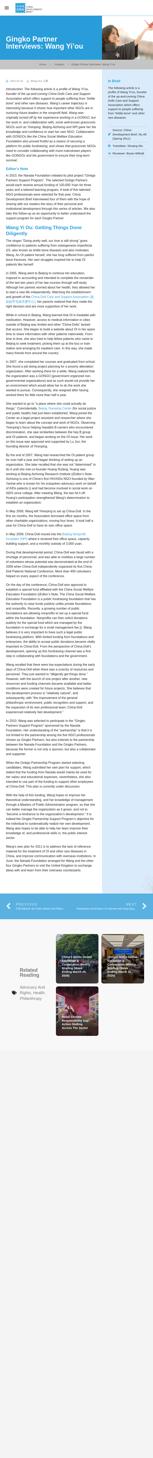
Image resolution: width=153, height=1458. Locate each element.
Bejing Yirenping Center (55, 408)
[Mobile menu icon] (6, 8)
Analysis (59, 64)
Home (42, 64)
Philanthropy (31, 998)
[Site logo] (29, 8)
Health (39, 993)
